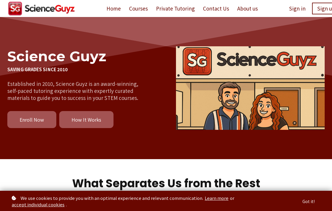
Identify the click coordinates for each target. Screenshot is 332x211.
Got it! (308, 201)
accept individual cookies (38, 204)
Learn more (216, 198)
